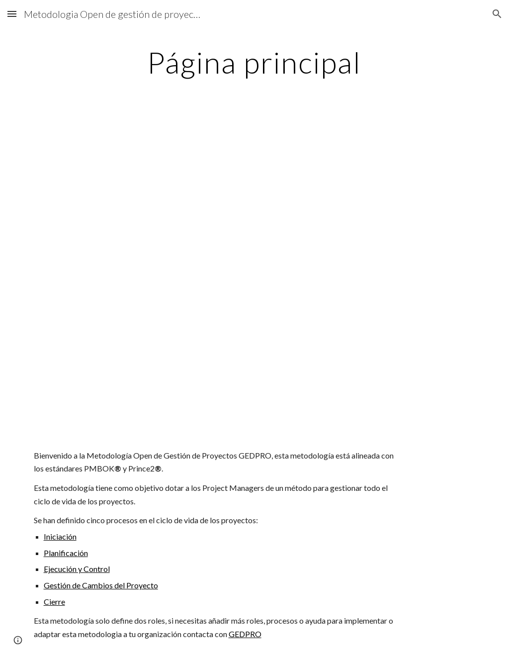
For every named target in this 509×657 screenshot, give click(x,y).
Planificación (66, 553)
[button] (12, 13)
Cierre (54, 601)
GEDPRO (245, 634)
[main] (254, 62)
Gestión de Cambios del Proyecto (101, 585)
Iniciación (60, 536)
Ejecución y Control (77, 568)
